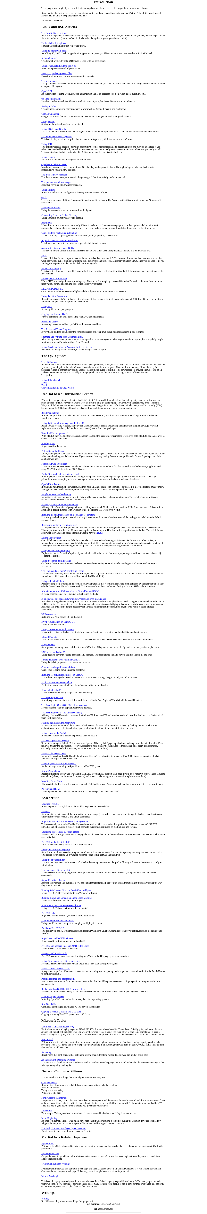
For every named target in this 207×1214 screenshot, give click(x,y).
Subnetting (46, 1052)
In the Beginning (49, 1118)
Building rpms (48, 443)
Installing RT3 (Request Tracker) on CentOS (62, 675)
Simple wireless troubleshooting (56, 494)
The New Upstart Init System (55, 740)
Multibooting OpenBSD (52, 996)
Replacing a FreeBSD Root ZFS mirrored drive (63, 989)
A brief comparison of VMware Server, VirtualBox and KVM (70, 591)
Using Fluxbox (48, 157)
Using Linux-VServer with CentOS (57, 629)
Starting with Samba (50, 207)
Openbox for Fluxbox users (54, 164)
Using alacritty (48, 190)
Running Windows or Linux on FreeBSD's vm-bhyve (66, 890)
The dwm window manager (54, 174)
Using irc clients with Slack (54, 50)
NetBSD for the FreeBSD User (55, 968)
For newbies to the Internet (53, 1098)
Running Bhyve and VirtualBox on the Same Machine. (66, 898)
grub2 (99, 533)
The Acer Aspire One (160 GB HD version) (61, 712)
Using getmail (48, 121)
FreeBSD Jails (48, 913)
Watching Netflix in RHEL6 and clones (59, 504)
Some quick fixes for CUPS (54, 278)
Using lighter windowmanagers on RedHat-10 (62, 423)
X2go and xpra (48, 644)
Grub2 (44, 197)
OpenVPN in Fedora (51, 484)
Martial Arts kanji (49, 1176)
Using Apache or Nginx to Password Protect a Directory (67, 347)
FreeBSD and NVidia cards (54, 953)
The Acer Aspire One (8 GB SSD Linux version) (64, 705)
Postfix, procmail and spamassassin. (58, 979)
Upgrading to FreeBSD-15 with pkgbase (60, 832)
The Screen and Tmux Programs (56, 329)
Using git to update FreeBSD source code (60, 961)
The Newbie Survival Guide (54, 33)
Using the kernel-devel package (56, 560)
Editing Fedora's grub (51, 537)
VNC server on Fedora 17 (53, 652)
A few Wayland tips (50, 771)
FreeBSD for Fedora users (53, 753)
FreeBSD (45, 811)
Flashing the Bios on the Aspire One (58, 723)
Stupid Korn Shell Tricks (53, 880)
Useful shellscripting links (53, 43)
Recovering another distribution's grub (59, 525)
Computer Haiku (49, 1082)
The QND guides (49, 362)
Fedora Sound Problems (52, 451)
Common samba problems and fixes (58, 667)
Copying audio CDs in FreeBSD (56, 870)
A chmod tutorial (49, 58)
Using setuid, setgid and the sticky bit (58, 66)
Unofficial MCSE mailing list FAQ (57, 1026)
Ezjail (44, 385)
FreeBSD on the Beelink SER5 (55, 842)
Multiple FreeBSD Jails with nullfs (57, 920)
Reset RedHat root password (54, 433)
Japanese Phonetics (50, 1153)
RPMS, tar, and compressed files (56, 73)
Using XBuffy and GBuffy (53, 129)
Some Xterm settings (51, 268)
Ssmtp (44, 382)
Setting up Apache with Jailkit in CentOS (60, 659)
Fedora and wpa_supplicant (54, 464)
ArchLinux (46, 222)
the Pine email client (50, 98)
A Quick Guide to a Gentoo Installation (59, 240)
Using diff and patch (50, 380)
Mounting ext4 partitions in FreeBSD (58, 763)
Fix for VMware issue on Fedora (56, 682)
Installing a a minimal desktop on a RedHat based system (68, 515)
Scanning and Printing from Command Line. (62, 337)
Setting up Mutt (48, 106)
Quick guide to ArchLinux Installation (59, 233)
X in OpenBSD (48, 1004)
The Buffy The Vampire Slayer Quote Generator (63, 1128)
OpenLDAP (46, 91)
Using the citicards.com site (54, 296)
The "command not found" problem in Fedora (62, 571)
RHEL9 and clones (50, 413)
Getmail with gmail (50, 114)
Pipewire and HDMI (50, 789)
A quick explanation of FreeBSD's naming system (64, 821)
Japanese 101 (47, 1143)
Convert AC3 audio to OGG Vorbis (57, 388)
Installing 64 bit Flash (51, 781)
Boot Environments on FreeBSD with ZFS (61, 905)
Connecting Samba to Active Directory (59, 215)
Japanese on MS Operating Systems (58, 1060)
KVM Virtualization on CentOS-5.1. (58, 622)
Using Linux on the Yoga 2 (53, 733)
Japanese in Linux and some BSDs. (57, 248)
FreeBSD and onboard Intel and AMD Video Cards (65, 946)
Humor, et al (47, 1039)
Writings (45, 1198)
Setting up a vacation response (55, 849)
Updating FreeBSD (50, 804)
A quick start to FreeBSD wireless (57, 938)
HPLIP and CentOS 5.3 (52, 289)
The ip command (49, 81)
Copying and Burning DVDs (54, 314)
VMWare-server (49, 614)
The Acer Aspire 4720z (52, 697)
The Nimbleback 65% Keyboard (56, 136)
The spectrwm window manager (56, 182)
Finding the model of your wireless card (60, 474)
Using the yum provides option (55, 550)
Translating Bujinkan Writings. (55, 1163)
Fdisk (44, 255)
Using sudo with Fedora (52, 581)
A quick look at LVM (51, 690)
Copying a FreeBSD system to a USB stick (61, 1011)
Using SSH (46, 144)
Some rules (46, 1110)
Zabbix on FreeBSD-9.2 (52, 928)
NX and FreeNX (49, 637)
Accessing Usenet (49, 321)
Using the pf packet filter (53, 860)
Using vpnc (46, 306)
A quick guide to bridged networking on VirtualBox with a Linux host (73, 599)
